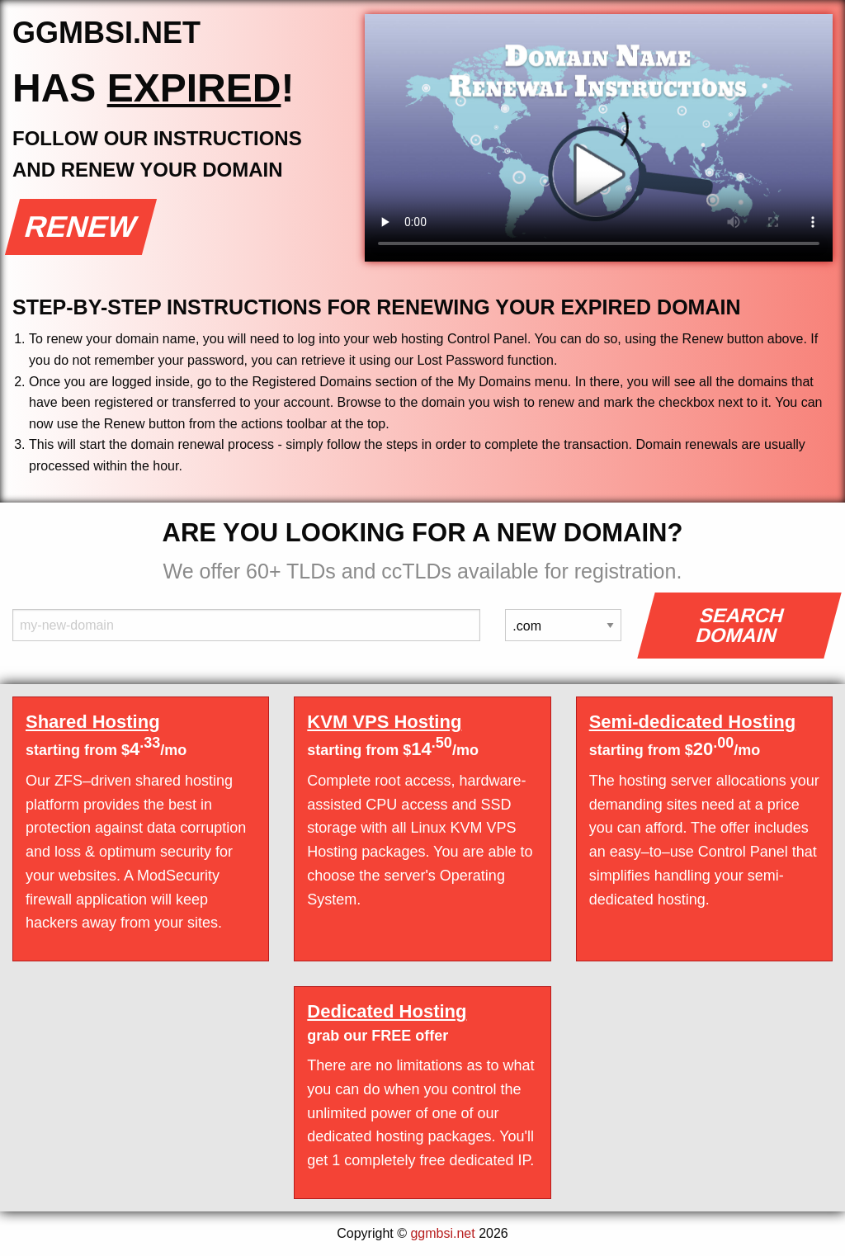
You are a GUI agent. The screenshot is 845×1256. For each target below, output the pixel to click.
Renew (81, 226)
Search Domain (740, 625)
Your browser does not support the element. (599, 138)
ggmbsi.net (442, 1233)
